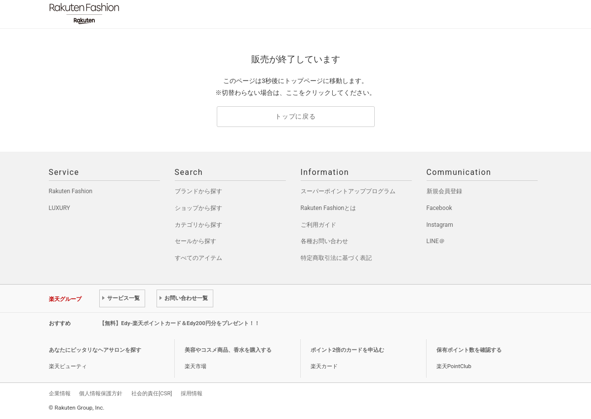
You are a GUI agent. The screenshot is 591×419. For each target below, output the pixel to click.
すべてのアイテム (198, 257)
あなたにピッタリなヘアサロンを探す (95, 350)
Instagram (440, 224)
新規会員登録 (444, 191)
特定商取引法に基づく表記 (336, 257)
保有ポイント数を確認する (469, 350)
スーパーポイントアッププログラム (348, 191)
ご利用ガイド (318, 224)
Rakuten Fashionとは (328, 208)
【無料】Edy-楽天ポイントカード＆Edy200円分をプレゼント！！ (179, 323)
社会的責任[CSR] (151, 393)
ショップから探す (198, 208)
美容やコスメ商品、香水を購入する (228, 350)
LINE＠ (436, 241)
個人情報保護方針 (100, 393)
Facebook (439, 208)
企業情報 (60, 393)
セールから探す (195, 241)
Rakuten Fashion (125, 13)
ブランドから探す (198, 191)
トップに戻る (295, 116)
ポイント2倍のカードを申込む (347, 350)
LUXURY (60, 208)
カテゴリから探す (198, 224)
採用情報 (191, 393)
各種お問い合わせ (324, 241)
